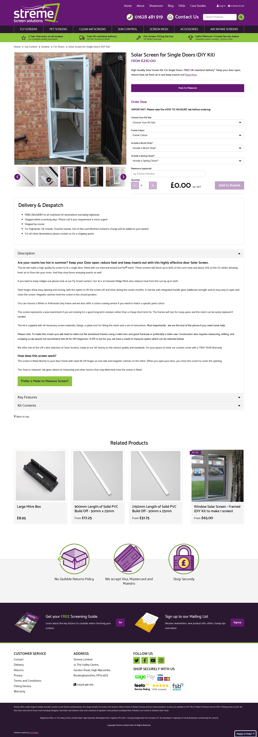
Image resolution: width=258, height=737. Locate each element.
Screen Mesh (159, 29)
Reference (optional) (141, 168)
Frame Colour (137, 130)
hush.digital (34, 732)
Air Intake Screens (224, 29)
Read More (191, 75)
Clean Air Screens (92, 29)
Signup (237, 622)
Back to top (21, 417)
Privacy (18, 675)
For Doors (58, 47)
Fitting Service (22, 686)
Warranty (19, 691)
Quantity (135, 180)
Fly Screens (28, 29)
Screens (45, 47)
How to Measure (187, 88)
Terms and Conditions (27, 680)
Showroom (156, 5)
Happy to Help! (244, 734)
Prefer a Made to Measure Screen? (45, 381)
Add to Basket (229, 185)
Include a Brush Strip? (142, 143)
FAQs (182, 5)
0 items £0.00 (236, 6)
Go (120, 622)
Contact (19, 659)
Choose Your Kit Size (141, 117)
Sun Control (127, 29)
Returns (19, 670)
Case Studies (198, 5)
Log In (221, 6)
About (140, 5)
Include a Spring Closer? (143, 156)
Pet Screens (58, 29)
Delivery (19, 664)
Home (128, 5)
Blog (171, 5)
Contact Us (187, 17)
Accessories (189, 29)
